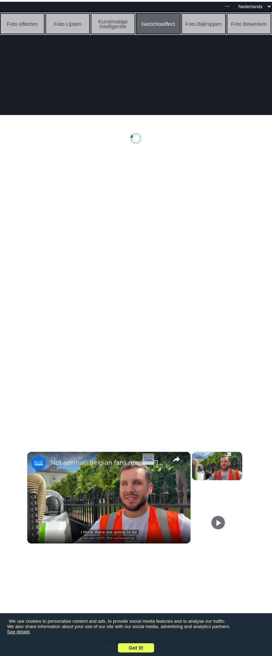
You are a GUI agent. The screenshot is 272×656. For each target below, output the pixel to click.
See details (18, 631)
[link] (39, 463)
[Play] (218, 523)
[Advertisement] (135, 211)
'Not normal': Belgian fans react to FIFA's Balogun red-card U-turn (107, 462)
